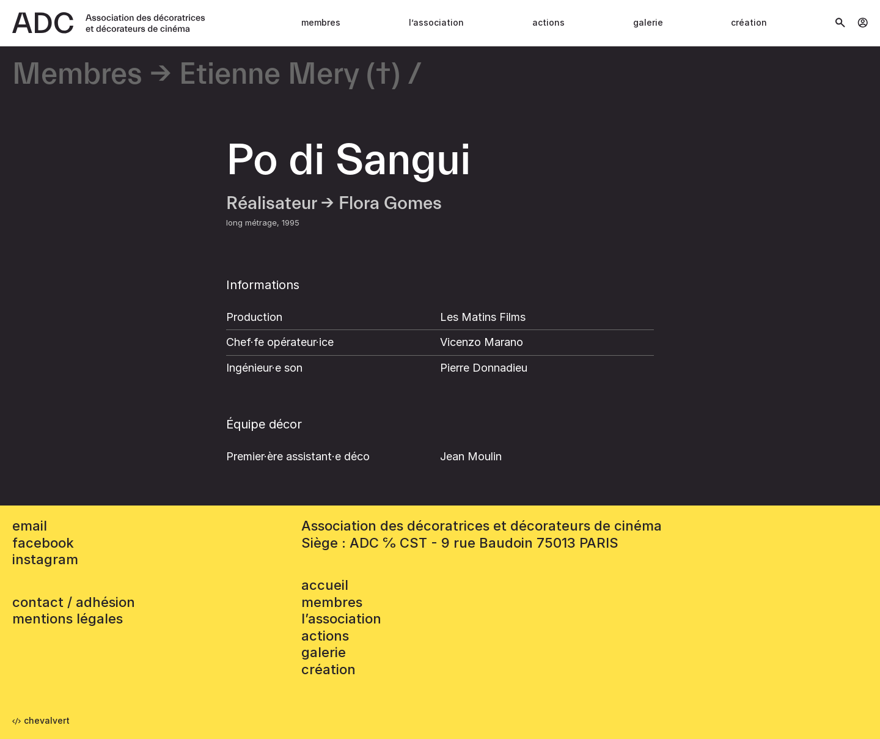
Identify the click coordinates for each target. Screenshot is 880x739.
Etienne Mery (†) (289, 75)
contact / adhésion (73, 602)
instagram (45, 559)
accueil (324, 585)
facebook (43, 543)
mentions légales (67, 619)
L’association (436, 22)
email (29, 526)
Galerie (648, 22)
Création (749, 22)
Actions (548, 22)
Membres (320, 22)
